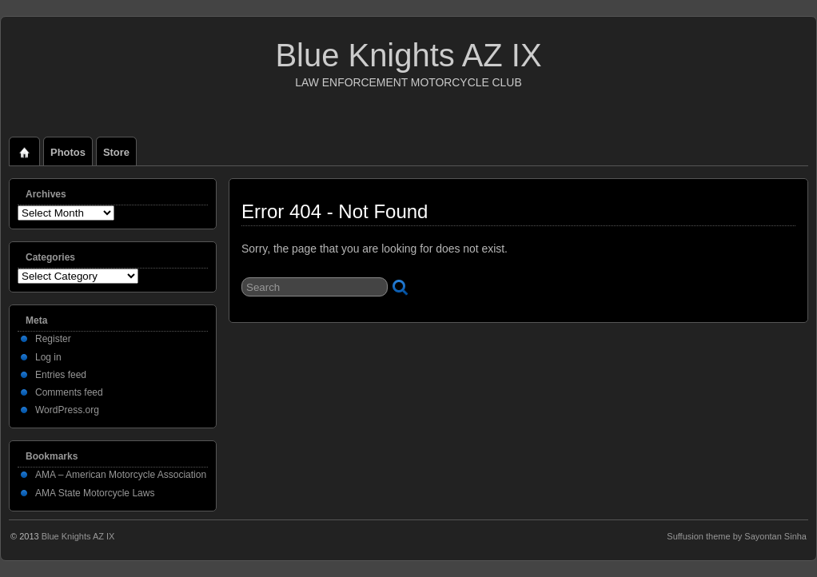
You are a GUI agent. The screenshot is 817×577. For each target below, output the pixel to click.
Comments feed (69, 392)
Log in (48, 357)
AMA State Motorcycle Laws (94, 493)
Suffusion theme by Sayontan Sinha (737, 536)
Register (53, 338)
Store (116, 152)
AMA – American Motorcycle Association (120, 474)
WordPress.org (67, 410)
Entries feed (60, 374)
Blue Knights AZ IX (408, 55)
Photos (68, 152)
